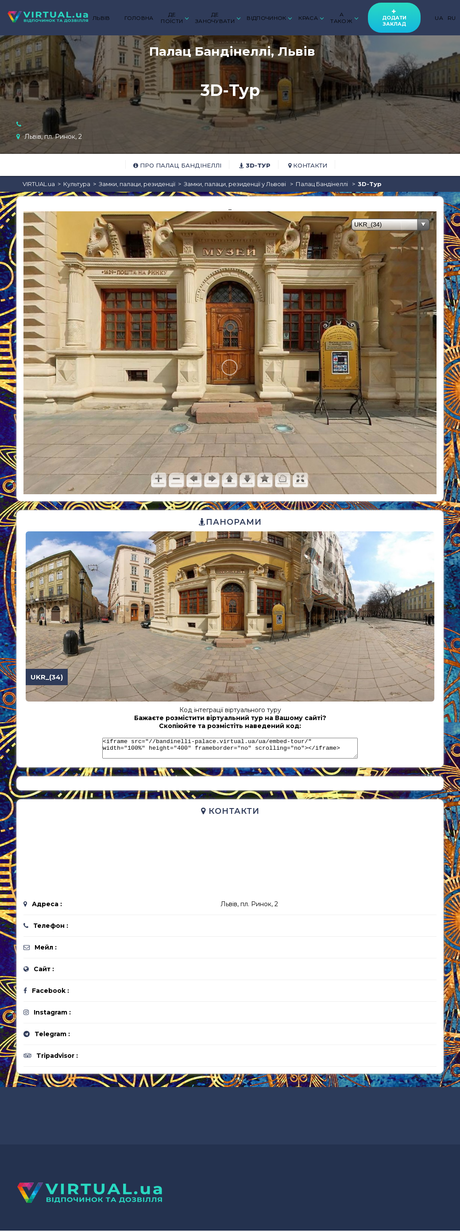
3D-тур (255, 165)
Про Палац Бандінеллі (177, 165)
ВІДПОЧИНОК (269, 18)
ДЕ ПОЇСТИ (174, 17)
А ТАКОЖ (343, 17)
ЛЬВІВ (101, 18)
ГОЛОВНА (139, 18)
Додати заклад (394, 17)
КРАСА (310, 18)
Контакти (307, 165)
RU (452, 18)
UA (439, 18)
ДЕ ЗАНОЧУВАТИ (217, 17)
